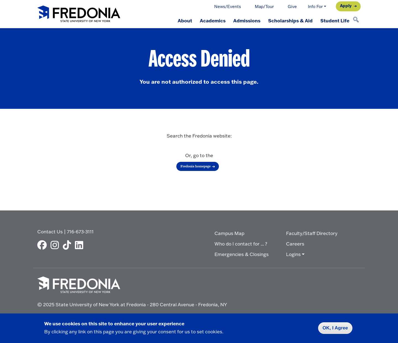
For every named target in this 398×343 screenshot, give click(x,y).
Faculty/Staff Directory (311, 233)
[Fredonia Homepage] (78, 14)
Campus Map (229, 233)
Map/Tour (264, 6)
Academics (213, 20)
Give (292, 6)
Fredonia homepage (195, 166)
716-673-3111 (80, 231)
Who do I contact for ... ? (240, 244)
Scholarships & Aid (290, 20)
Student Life (334, 20)
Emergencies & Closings (241, 254)
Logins (293, 254)
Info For (315, 6)
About (185, 20)
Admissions (246, 20)
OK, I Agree (335, 328)
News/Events (227, 6)
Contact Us (50, 231)
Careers (295, 244)
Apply (346, 5)
